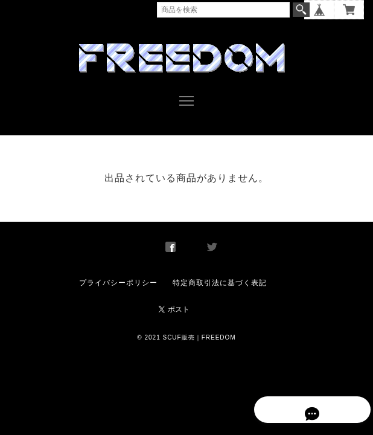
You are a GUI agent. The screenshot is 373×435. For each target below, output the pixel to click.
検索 (301, 9)
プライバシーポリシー (118, 275)
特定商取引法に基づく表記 (220, 275)
